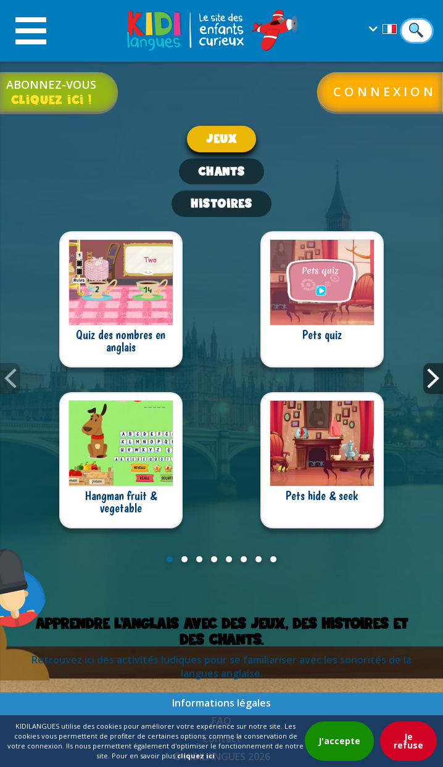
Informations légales (221, 703)
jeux (221, 138)
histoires (221, 203)
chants (221, 171)
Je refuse (408, 741)
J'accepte (339, 741)
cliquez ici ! (51, 99)
